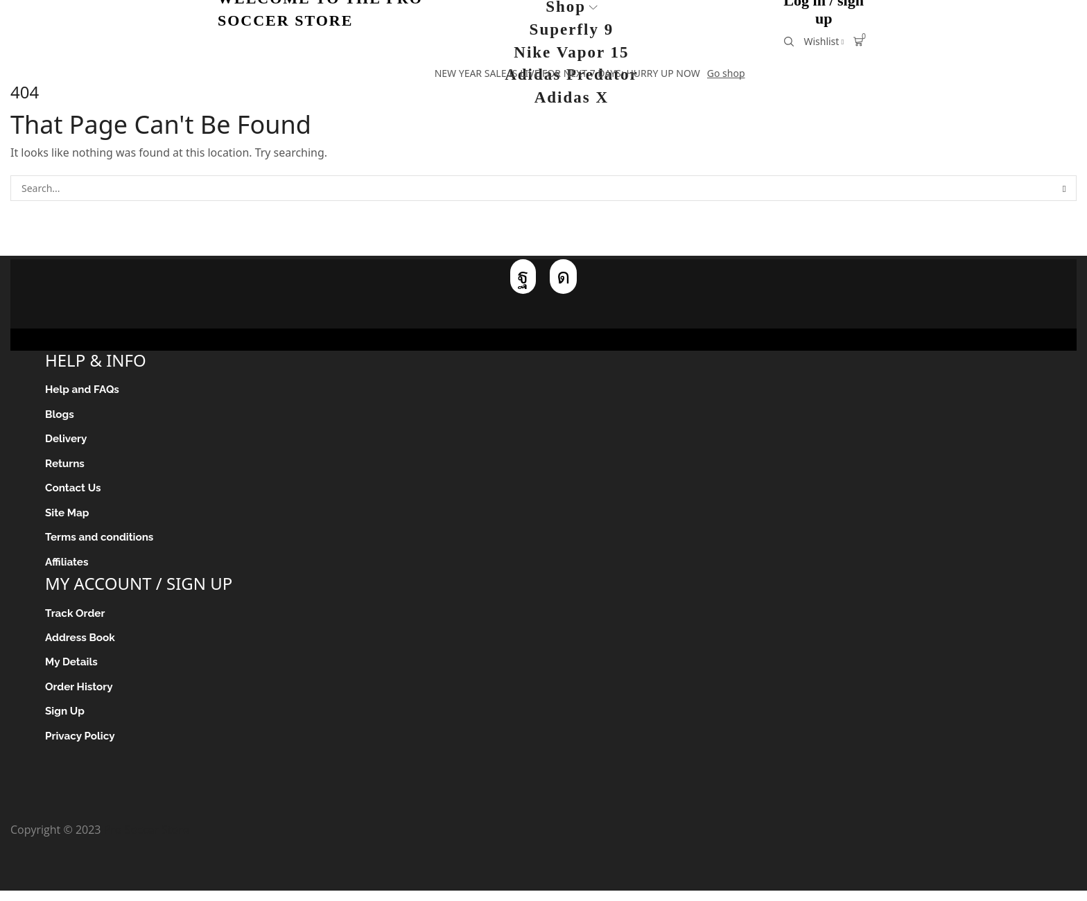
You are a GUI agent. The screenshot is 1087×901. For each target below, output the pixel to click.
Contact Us (74, 491)
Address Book (81, 644)
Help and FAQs (84, 389)
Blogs (60, 415)
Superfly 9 (572, 29)
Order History (80, 695)
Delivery (67, 441)
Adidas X (571, 97)
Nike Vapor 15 (571, 52)
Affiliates (67, 567)
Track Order (76, 619)
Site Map (68, 516)
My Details (72, 669)
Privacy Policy (81, 746)
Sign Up (65, 720)
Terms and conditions (101, 542)
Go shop (726, 73)
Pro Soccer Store (146, 840)
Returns (65, 466)
